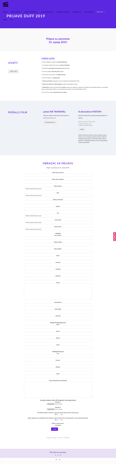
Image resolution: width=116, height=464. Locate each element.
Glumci (58, 291)
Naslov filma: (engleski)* (58, 181)
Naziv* (58, 326)
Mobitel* (58, 368)
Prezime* (58, 362)
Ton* (58, 214)
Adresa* (58, 333)
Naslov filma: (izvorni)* (58, 174)
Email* (58, 257)
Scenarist (58, 264)
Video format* (58, 228)
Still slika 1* (58, 403)
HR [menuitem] (59, 459)
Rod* (58, 194)
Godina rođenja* (58, 243)
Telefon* (58, 339)
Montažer (58, 277)
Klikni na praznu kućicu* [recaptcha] (58, 424)
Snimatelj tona (58, 304)
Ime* (58, 355)
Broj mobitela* (58, 250)
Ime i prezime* (58, 237)
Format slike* (58, 221)
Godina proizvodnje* (58, 201)
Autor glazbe (58, 310)
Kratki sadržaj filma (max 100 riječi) (58, 388)
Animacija (58, 317)
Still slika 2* (58, 408)
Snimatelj (58, 270)
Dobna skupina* (58, 187)
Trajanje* (58, 208)
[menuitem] (56, 459)
